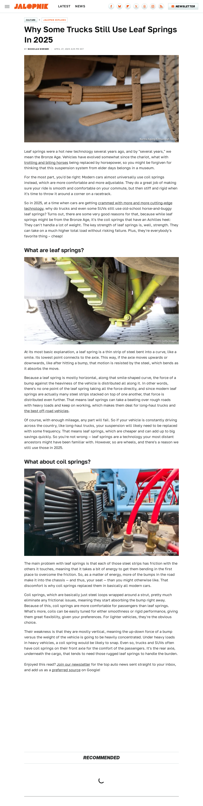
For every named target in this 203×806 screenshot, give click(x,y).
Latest (64, 6)
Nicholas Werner (38, 49)
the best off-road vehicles (46, 411)
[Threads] (144, 6)
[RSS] (161, 6)
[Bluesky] (120, 6)
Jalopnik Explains (54, 20)
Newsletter (183, 6)
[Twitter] (136, 6)
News (80, 6)
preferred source (66, 670)
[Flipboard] (128, 6)
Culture (30, 20)
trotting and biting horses (46, 162)
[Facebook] (111, 6)
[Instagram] (153, 6)
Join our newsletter (73, 664)
